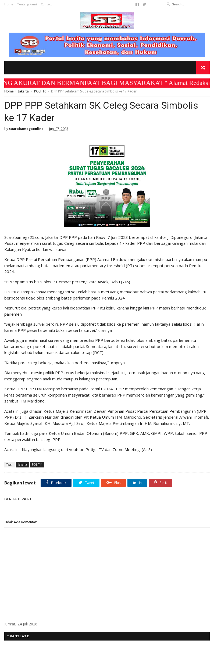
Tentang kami (27, 4)
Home (8, 4)
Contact (46, 4)
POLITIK (40, 91)
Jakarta (23, 91)
